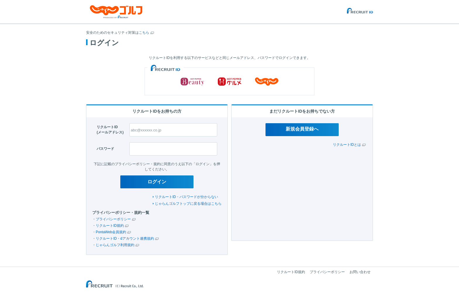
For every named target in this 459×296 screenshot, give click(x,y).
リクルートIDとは (347, 145)
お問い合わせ (360, 272)
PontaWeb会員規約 (111, 232)
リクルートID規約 (110, 226)
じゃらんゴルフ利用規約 (115, 245)
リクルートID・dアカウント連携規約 (125, 238)
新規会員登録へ (302, 128)
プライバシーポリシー (113, 219)
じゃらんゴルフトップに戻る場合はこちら (188, 204)
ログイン (157, 181)
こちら (144, 33)
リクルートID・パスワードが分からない (186, 197)
